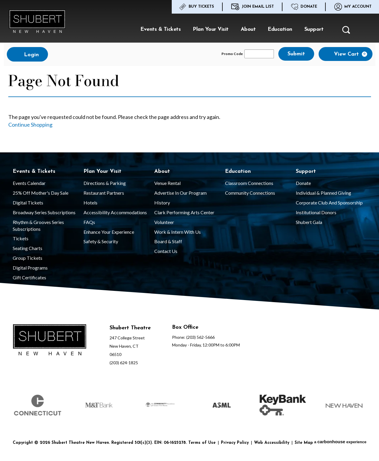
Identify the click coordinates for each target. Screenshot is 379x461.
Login (27, 54)
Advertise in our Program (180, 193)
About (248, 29)
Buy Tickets (196, 6)
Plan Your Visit (211, 29)
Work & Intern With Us (177, 232)
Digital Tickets (28, 202)
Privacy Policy (235, 443)
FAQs (89, 222)
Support (314, 29)
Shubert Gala (309, 222)
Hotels (90, 202)
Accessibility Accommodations (115, 212)
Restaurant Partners (103, 193)
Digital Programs (30, 267)
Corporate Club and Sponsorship (329, 202)
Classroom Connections (249, 183)
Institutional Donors (316, 212)
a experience (340, 441)
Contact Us (165, 251)
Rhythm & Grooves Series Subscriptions (38, 225)
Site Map (304, 443)
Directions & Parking (104, 183)
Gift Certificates (29, 277)
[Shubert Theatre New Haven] (49, 340)
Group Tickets (27, 258)
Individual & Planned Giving (323, 193)
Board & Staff (168, 241)
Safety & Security (100, 241)
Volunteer (164, 222)
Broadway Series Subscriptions (44, 212)
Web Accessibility (271, 443)
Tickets (20, 238)
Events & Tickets (160, 29)
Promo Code (232, 54)
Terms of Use (202, 443)
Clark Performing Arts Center (184, 212)
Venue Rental (167, 183)
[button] (346, 32)
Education (280, 29)
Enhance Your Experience (108, 232)
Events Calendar (29, 183)
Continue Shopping (30, 124)
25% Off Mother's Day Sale (40, 193)
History (162, 202)
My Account (353, 7)
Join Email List (252, 7)
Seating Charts (27, 248)
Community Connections (250, 193)
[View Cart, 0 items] (345, 54)
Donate (304, 7)
